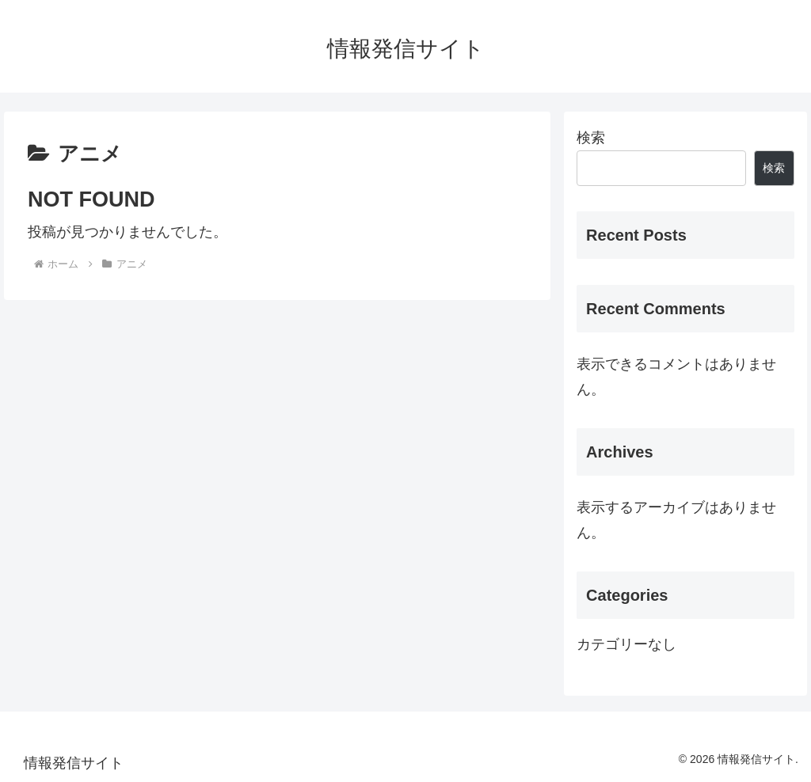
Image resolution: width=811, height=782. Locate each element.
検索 (591, 138)
